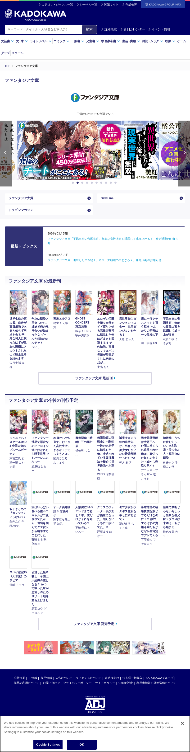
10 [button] (116, 183)
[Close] (182, 723)
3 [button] (83, 183)
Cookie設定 (125, 687)
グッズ (5, 53)
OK (82, 745)
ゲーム (181, 41)
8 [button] (107, 183)
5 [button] (93, 183)
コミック (61, 41)
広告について (63, 682)
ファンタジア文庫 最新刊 (94, 382)
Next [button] (184, 153)
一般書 (77, 41)
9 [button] (111, 183)
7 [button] (102, 183)
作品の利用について (26, 687)
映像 (170, 41)
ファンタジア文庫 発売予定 (93, 628)
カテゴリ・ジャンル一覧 (57, 4)
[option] (95, 150)
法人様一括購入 (132, 682)
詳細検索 (109, 29)
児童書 (92, 41)
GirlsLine (108, 199)
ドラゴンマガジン (22, 213)
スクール (17, 53)
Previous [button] (6, 153)
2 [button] (78, 183)
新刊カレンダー (132, 29)
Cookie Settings (48, 745)
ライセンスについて (88, 682)
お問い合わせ (51, 687)
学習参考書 (110, 41)
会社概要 (19, 682)
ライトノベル (41, 41)
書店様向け (112, 682)
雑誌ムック (152, 41)
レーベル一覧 (88, 4)
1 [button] (74, 183)
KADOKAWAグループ (159, 682)
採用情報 (46, 682)
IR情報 (33, 682)
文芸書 (7, 41)
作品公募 (131, 4)
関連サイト (111, 4)
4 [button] (88, 183)
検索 (89, 29)
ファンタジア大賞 (22, 199)
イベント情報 (159, 29)
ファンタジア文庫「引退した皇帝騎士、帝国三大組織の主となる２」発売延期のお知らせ (104, 264)
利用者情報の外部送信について (156, 687)
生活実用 (131, 41)
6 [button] (97, 183)
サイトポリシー (105, 687)
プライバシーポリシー (77, 687)
